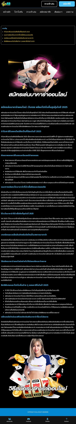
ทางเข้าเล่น (31, 12)
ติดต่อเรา (58, 12)
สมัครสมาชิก (45, 12)
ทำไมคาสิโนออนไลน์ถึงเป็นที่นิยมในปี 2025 (17, 32)
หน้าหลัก (6, 12)
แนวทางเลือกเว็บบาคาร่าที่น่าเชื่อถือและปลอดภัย (18, 35)
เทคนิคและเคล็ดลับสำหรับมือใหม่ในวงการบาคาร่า (18, 38)
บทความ (69, 12)
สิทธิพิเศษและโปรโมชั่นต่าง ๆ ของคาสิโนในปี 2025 (19, 41)
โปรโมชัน (18, 12)
